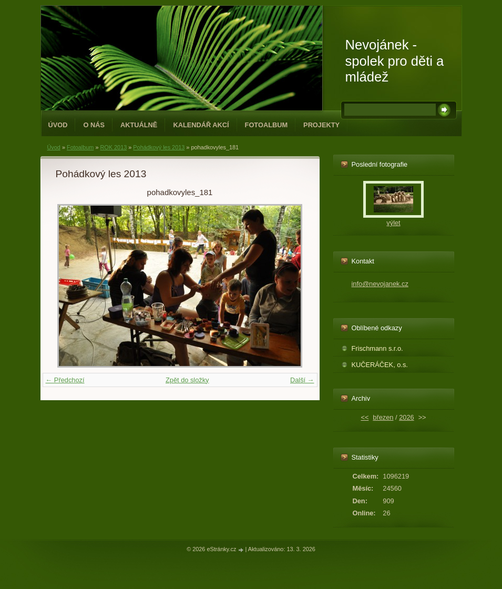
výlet (393, 223)
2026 (406, 417)
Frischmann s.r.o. (377, 348)
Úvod (58, 125)
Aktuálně (138, 125)
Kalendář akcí (201, 125)
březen (383, 417)
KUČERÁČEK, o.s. (380, 365)
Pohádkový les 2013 (159, 147)
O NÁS (94, 125)
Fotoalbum (266, 125)
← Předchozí (65, 380)
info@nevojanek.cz (380, 284)
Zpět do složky (187, 380)
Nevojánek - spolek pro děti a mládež (394, 60)
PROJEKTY (321, 125)
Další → (302, 380)
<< (364, 417)
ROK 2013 (113, 147)
